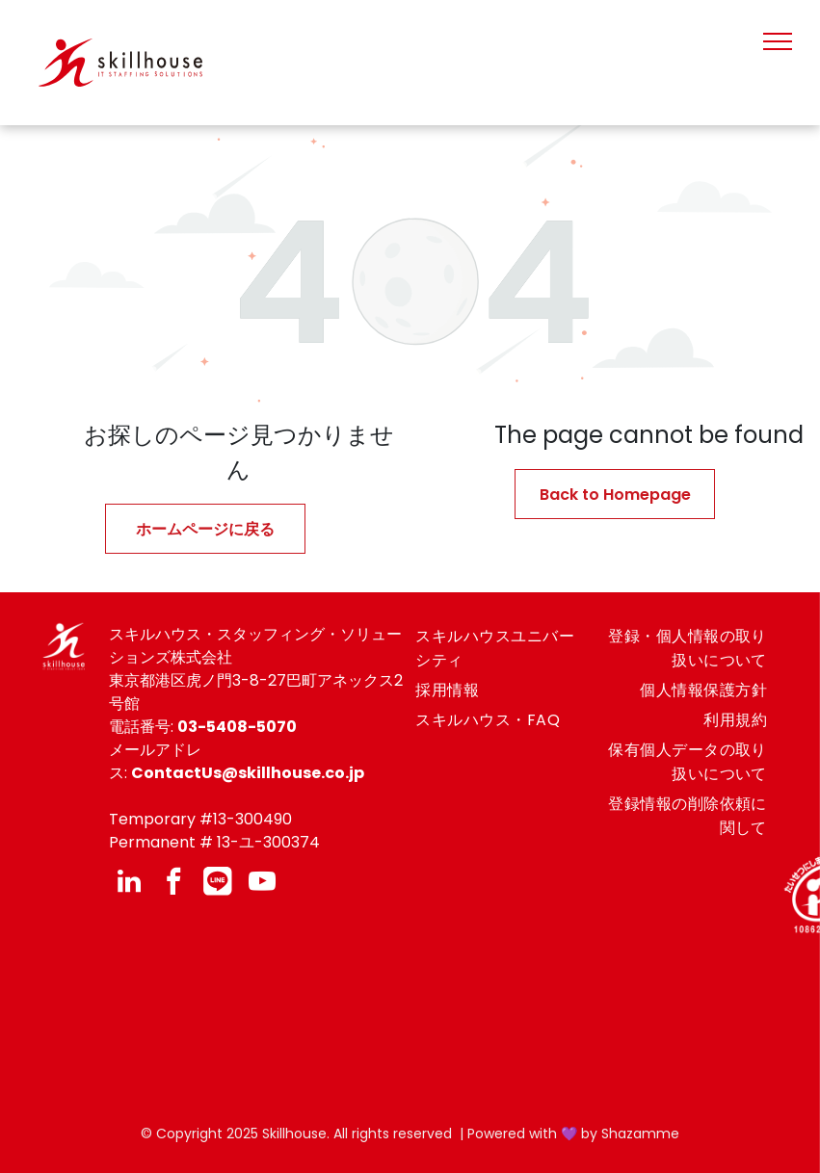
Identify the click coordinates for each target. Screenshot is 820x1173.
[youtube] (262, 883)
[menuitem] (495, 648)
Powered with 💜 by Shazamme (573, 1133)
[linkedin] (129, 883)
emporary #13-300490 (205, 819)
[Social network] (218, 883)
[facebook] (173, 883)
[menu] (778, 41)
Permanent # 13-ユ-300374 (214, 842)
